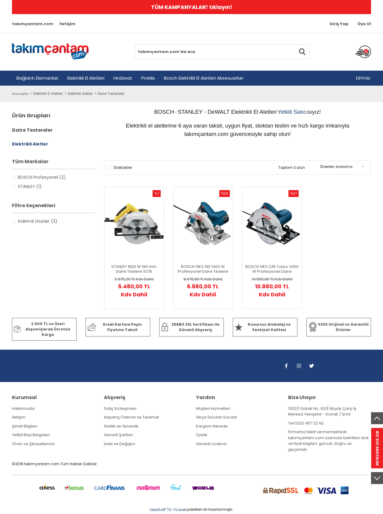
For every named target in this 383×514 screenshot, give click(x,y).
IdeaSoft (158, 509)
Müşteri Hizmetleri (213, 408)
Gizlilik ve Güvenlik (121, 426)
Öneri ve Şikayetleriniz (33, 444)
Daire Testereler (113, 93)
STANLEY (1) (30, 186)
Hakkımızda (23, 408)
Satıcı (301, 112)
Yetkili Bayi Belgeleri (31, 435)
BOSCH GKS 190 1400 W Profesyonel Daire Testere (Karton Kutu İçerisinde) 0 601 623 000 (203, 269)
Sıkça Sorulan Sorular (216, 417)
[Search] (222, 51)
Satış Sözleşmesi (120, 408)
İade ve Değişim (119, 444)
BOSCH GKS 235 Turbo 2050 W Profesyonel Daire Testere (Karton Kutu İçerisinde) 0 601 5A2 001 (272, 269)
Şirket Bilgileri (24, 426)
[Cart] (363, 52)
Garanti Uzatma (211, 444)
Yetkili (286, 112)
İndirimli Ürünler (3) (37, 221)
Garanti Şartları (118, 435)
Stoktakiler (122, 167)
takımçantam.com (32, 24)
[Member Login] (339, 24)
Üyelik (201, 435)
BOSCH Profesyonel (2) (42, 177)
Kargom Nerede (212, 426)
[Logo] (50, 51)
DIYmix (363, 78)
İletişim (67, 24)
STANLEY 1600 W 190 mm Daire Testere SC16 (133, 269)
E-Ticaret (177, 509)
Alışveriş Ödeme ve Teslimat (131, 417)
